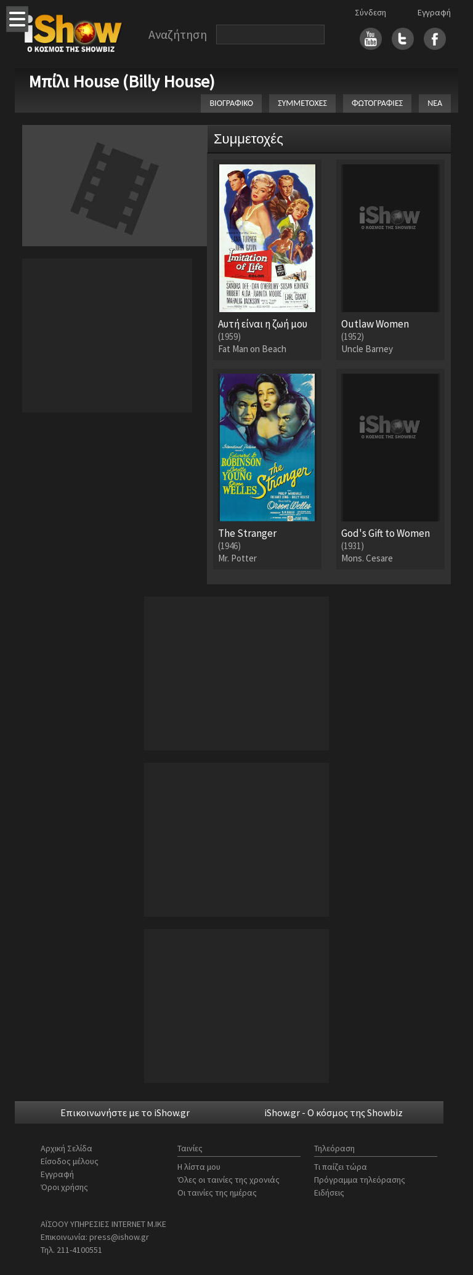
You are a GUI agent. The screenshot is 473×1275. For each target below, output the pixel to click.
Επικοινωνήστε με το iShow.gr (125, 1112)
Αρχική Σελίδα (66, 1148)
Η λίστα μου (198, 1166)
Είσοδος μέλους (70, 1161)
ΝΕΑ (434, 103)
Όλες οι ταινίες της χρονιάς (228, 1179)
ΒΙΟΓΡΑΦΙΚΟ (231, 103)
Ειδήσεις (329, 1192)
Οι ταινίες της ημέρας (217, 1192)
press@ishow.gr (119, 1236)
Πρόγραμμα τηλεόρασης (359, 1179)
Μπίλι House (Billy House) (121, 81)
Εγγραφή (434, 12)
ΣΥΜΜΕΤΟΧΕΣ (302, 103)
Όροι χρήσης (64, 1187)
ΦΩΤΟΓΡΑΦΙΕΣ (377, 103)
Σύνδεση (370, 12)
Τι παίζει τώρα (340, 1166)
